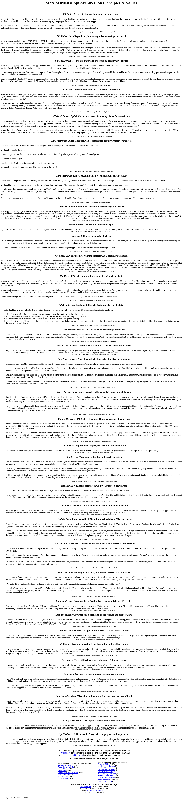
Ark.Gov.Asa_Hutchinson (107, 774)
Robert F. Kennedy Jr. (66, 767)
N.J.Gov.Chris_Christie (106, 768)
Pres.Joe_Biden (103, 764)
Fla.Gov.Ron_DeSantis (106, 770)
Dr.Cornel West (63, 778)
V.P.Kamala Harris (64, 765)
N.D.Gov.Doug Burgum (106, 766)
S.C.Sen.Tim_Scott (105, 781)
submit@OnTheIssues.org (96, 790)
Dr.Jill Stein (62, 771)
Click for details (85, 787)
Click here (66, 753)
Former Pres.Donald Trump (68, 773)
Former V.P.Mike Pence (106, 775)
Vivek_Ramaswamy (105, 779)
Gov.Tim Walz (63, 776)
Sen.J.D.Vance (63, 775)
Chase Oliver (62, 769)
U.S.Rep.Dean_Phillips (106, 777)
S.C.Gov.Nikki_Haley (105, 772)
